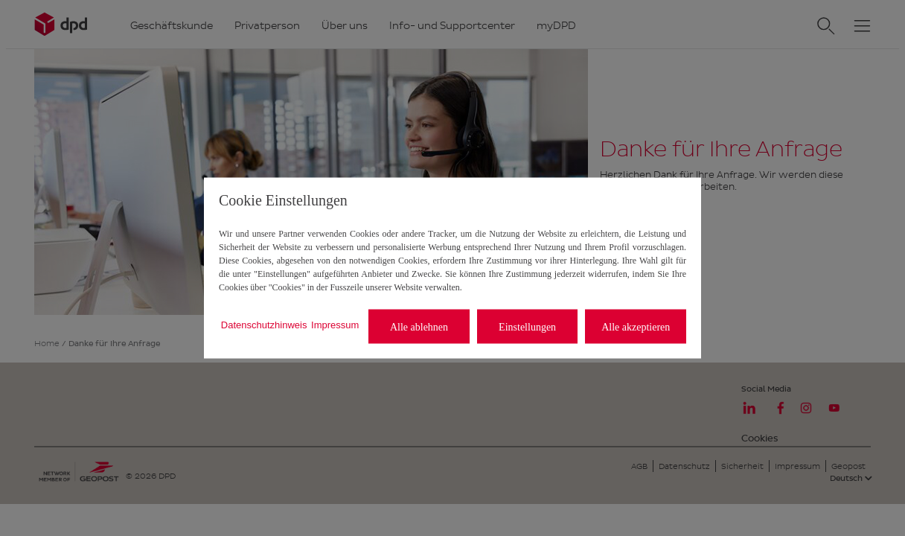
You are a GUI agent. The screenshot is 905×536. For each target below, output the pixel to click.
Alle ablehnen (419, 326)
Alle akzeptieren (635, 326)
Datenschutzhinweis (264, 324)
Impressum (335, 324)
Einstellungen (527, 326)
